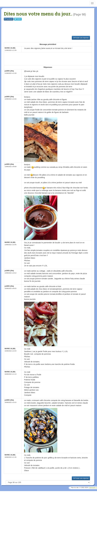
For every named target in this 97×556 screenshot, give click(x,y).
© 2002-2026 (84, 487)
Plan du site (74, 487)
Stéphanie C (93, 487)
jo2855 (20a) (9, 71)
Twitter (18, 19)
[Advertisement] (50, 28)
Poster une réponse (81, 38)
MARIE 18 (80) (10, 48)
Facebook (9, 19)
